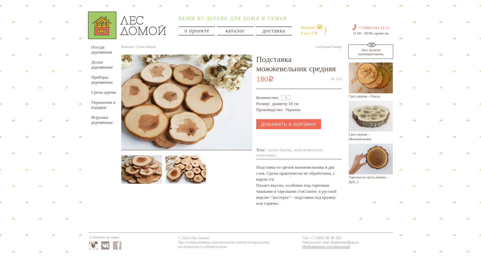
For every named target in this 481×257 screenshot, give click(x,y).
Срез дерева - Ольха (364, 96)
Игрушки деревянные (102, 120)
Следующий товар (329, 47)
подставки (266, 155)
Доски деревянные (102, 65)
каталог (235, 30)
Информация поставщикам (326, 247)
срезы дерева (280, 149)
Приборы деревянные (102, 80)
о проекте (196, 30)
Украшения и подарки (103, 105)
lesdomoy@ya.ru (345, 242)
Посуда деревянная (101, 50)
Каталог (127, 47)
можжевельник (308, 149)
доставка (273, 30)
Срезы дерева (103, 92)
